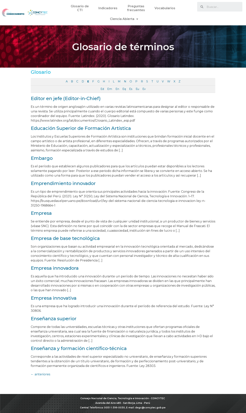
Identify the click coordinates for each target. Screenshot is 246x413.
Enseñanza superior (53, 318)
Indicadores (107, 8)
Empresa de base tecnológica (65, 238)
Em (109, 89)
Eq (124, 89)
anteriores (40, 374)
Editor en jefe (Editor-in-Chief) (66, 98)
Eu (137, 89)
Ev (143, 89)
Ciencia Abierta (124, 19)
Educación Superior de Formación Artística (81, 128)
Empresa (41, 213)
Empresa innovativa (53, 298)
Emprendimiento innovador (63, 183)
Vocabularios (165, 8)
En (117, 89)
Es (130, 89)
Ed (102, 89)
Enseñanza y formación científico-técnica (79, 348)
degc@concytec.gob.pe (150, 407)
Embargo (42, 158)
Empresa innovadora (55, 268)
